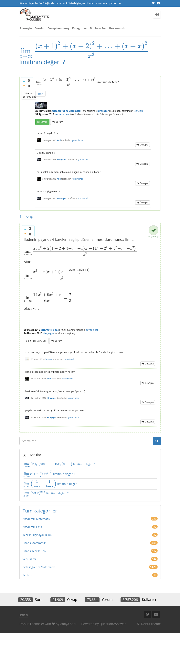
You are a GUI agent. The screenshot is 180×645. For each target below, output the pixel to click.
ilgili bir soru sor (37, 340)
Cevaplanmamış (58, 28)
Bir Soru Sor (98, 28)
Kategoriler (79, 28)
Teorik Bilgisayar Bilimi (37, 535)
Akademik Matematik (36, 519)
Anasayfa (25, 28)
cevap (43, 122)
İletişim (23, 615)
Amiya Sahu (68, 624)
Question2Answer (113, 624)
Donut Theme (29, 624)
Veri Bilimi (29, 559)
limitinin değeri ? (59, 465)
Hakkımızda (117, 28)
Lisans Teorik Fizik (34, 551)
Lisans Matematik (34, 543)
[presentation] (84, 51)
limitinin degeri (51, 484)
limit (40, 94)
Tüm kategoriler (40, 510)
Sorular (40, 28)
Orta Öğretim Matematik (66, 111)
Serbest (28, 575)
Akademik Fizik (32, 527)
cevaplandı (92, 330)
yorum (59, 122)
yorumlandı (77, 140)
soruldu (138, 111)
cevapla (144, 144)
